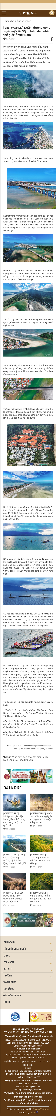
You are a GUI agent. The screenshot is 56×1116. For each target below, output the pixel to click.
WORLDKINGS (9, 982)
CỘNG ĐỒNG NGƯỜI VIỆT (14, 949)
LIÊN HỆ (6, 1002)
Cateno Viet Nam (41, 1109)
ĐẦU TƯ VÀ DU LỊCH (12, 995)
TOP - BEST (8, 962)
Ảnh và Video (24, 21)
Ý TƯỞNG (7, 975)
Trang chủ (8, 21)
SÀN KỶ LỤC (8, 989)
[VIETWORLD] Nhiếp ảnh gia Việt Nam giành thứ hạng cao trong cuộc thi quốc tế (14, 819)
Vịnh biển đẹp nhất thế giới (26, 757)
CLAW (34, 1112)
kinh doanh (9, 942)
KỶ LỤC (6, 955)
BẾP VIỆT (7, 969)
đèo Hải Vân (26, 760)
